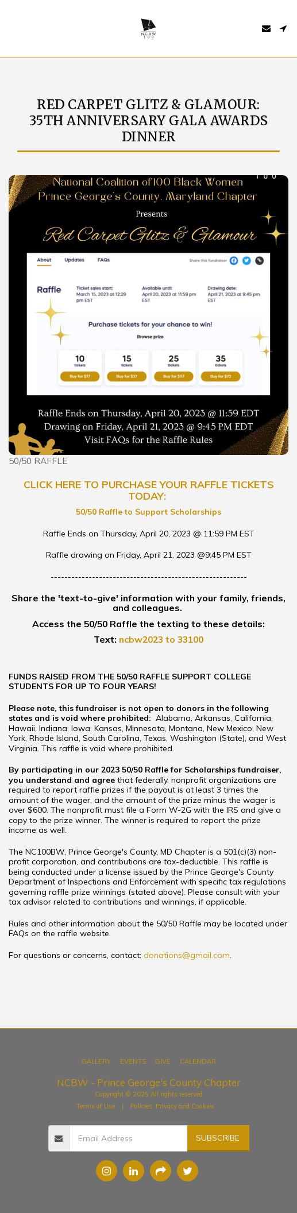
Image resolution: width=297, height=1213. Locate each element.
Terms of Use (95, 1106)
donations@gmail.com (187, 955)
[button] (12, 28)
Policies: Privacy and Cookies (172, 1106)
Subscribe (218, 1138)
